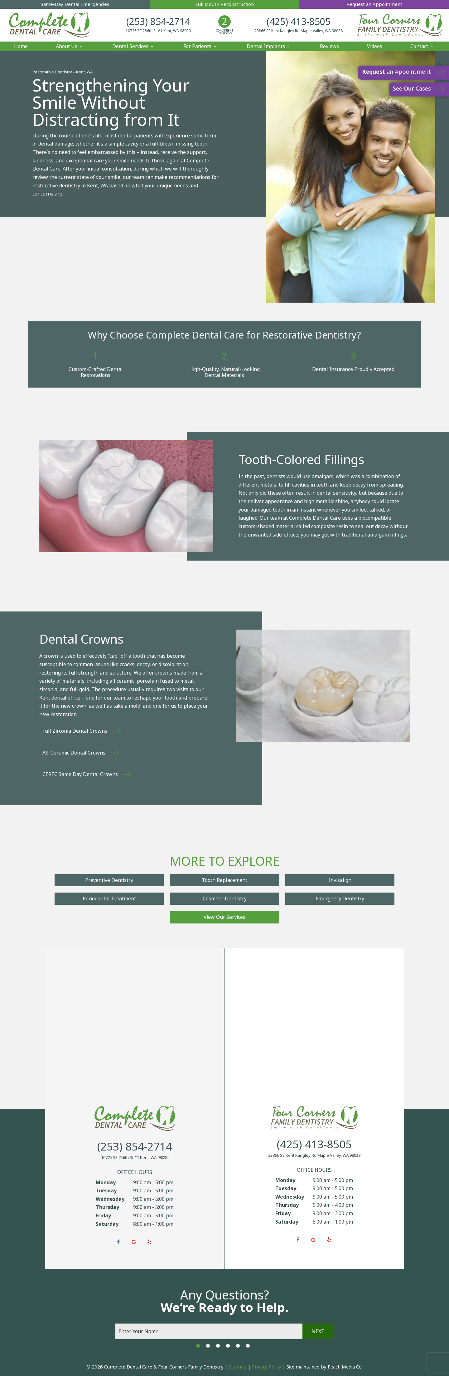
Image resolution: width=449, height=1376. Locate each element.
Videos (374, 45)
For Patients (200, 45)
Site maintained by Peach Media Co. (325, 1366)
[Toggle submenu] (80, 45)
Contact (422, 45)
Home (21, 45)
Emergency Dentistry (340, 898)
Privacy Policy (266, 1366)
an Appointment (396, 72)
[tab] (198, 1345)
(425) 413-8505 (293, 22)
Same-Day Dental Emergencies (75, 4)
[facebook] (118, 1241)
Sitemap (238, 1366)
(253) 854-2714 (164, 22)
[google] (134, 1241)
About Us (70, 45)
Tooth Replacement (224, 879)
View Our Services (224, 916)
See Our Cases (412, 89)
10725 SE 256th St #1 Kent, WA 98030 (164, 31)
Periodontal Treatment (109, 898)
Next (318, 1330)
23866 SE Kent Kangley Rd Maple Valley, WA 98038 (293, 31)
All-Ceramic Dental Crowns (73, 751)
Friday (103, 1215)
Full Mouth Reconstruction (224, 4)
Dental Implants (269, 45)
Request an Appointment (374, 4)
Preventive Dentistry (109, 879)
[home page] (55, 24)
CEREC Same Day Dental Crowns (80, 773)
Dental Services (133, 45)
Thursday (107, 1206)
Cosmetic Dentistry (225, 898)
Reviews (329, 45)
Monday (106, 1181)
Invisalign (340, 879)
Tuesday (106, 1190)
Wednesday (110, 1198)
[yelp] (149, 1241)
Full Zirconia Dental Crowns (74, 730)
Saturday (107, 1223)
